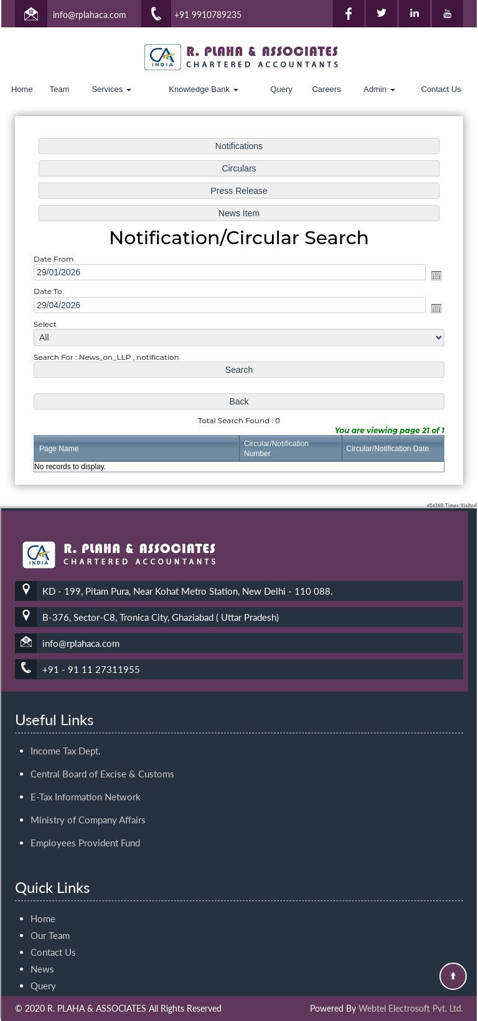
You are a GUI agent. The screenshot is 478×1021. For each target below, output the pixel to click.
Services (111, 89)
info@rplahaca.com (89, 14)
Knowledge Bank (203, 89)
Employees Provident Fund (85, 781)
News (42, 907)
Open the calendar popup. (433, 276)
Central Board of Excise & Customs (102, 712)
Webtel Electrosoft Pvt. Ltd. (410, 1008)
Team (60, 89)
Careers (326, 89)
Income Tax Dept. (65, 689)
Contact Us (441, 89)
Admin (379, 89)
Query (281, 89)
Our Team (50, 874)
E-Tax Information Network (85, 735)
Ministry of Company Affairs (88, 758)
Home (22, 89)
